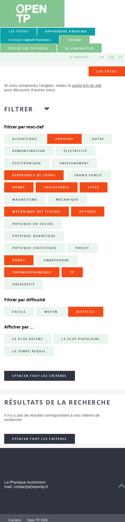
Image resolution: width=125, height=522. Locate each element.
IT (121, 57)
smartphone (56, 260)
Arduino (64, 139)
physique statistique (34, 248)
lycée (93, 187)
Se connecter (79, 48)
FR (102, 57)
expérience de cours (34, 175)
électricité (75, 151)
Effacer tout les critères (39, 376)
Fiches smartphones (30, 40)
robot (18, 260)
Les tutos (19, 31)
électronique (26, 163)
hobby (18, 187)
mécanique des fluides (36, 211)
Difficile (85, 312)
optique (87, 211)
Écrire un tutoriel (28, 48)
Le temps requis (29, 351)
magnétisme (24, 199)
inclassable (56, 187)
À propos (79, 57)
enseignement (74, 163)
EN (111, 57)
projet (82, 248)
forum (74, 40)
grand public (88, 175)
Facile (18, 312)
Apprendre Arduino (66, 31)
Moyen (51, 312)
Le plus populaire (81, 339)
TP (72, 272)
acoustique (24, 139)
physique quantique (34, 236)
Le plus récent (27, 339)
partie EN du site (86, 85)
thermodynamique (31, 272)
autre (98, 139)
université (23, 284)
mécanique (67, 199)
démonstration (28, 151)
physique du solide (32, 224)
